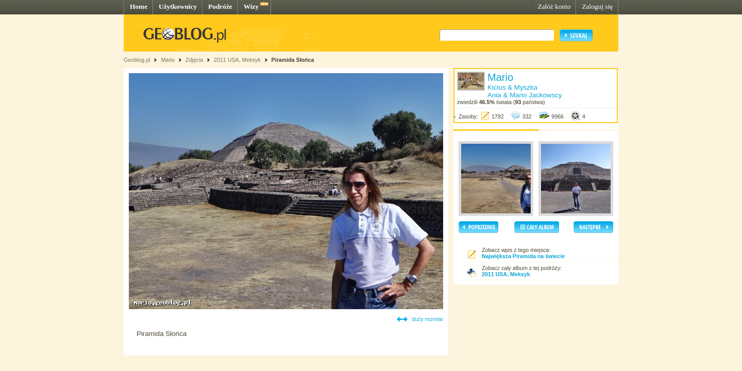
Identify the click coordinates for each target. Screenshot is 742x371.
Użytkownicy (178, 6)
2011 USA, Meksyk (237, 60)
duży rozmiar (427, 319)
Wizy (251, 6)
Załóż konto (553, 6)
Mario (168, 60)
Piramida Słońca (293, 60)
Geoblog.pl (137, 60)
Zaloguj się (597, 6)
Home (138, 6)
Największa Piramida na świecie (523, 256)
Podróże (220, 6)
